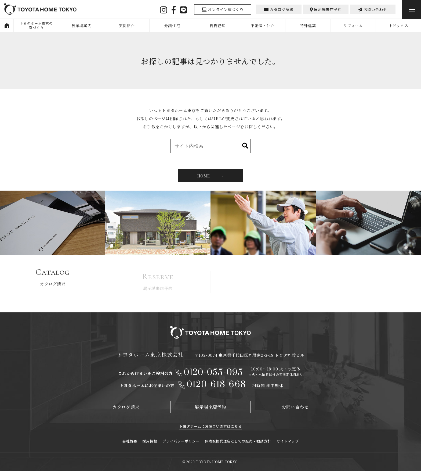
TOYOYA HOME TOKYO (40, 9)
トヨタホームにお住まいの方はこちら (210, 426)
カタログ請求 (278, 9)
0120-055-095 (213, 373)
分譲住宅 (172, 25)
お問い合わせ (372, 9)
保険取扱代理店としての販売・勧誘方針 (238, 441)
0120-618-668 (216, 385)
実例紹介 (127, 25)
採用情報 (150, 441)
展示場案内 (82, 25)
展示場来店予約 (326, 9)
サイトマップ (288, 441)
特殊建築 (308, 25)
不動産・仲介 (263, 25)
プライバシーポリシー (181, 441)
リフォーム (353, 25)
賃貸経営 (217, 25)
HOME (6, 25)
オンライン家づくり (223, 9)
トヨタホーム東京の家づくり (36, 25)
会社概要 (129, 441)
